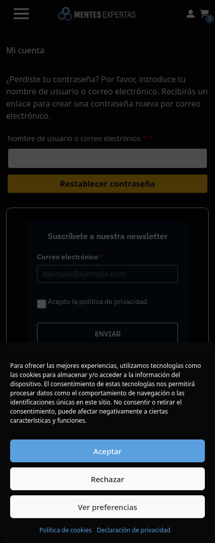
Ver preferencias (107, 507)
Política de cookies (66, 530)
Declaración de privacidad (133, 530)
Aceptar (107, 451)
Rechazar (107, 479)
